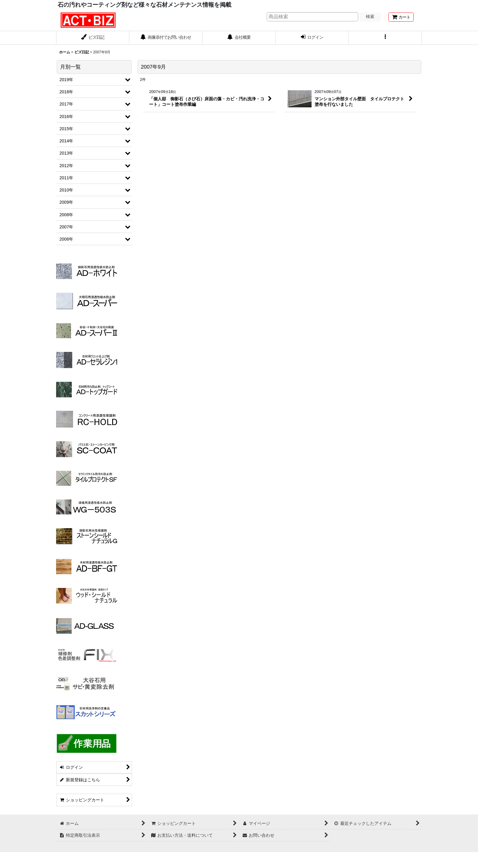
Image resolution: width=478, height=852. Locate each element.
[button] (385, 38)
